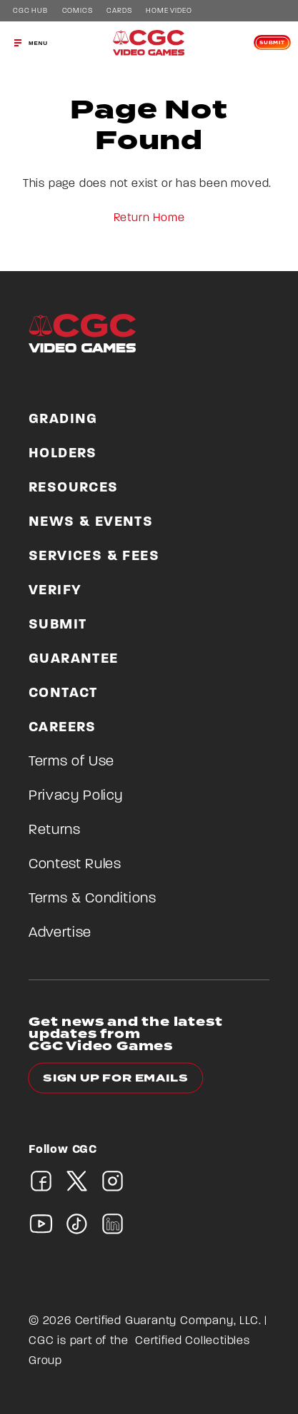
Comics (77, 11)
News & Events (91, 522)
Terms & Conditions (93, 899)
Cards (118, 11)
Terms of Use (71, 762)
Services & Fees (94, 556)
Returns (55, 830)
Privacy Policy (76, 796)
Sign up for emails (115, 1078)
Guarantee (74, 659)
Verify (55, 591)
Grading (63, 419)
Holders (63, 454)
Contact (63, 693)
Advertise (60, 933)
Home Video (169, 11)
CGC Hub (30, 11)
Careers (62, 728)
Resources (74, 488)
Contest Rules (75, 865)
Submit (272, 42)
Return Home (149, 218)
